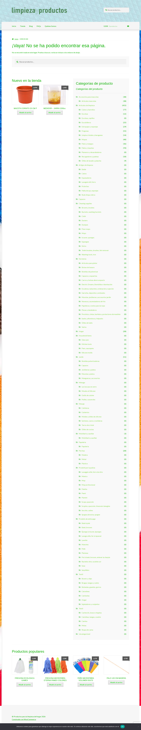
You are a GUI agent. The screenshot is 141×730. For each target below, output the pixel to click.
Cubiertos (85, 412)
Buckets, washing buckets (91, 212)
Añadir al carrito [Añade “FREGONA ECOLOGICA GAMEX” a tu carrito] (25, 685)
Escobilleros (86, 122)
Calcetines (86, 591)
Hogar (81, 331)
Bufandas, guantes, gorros (91, 587)
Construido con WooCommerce (24, 719)
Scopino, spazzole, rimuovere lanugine (96, 506)
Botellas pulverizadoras (90, 361)
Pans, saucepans (88, 348)
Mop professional (88, 485)
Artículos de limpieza (87, 105)
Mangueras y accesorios (91, 378)
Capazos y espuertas (89, 276)
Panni (84, 493)
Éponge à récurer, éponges (91, 532)
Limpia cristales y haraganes (92, 135)
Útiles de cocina (88, 429)
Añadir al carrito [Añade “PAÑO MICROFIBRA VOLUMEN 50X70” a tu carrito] (86, 685)
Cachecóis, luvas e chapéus (92, 613)
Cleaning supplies (85, 203)
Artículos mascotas (89, 101)
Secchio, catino (87, 510)
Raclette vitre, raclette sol (91, 562)
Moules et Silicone (88, 391)
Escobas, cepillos (88, 118)
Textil (81, 574)
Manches (85, 544)
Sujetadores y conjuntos (90, 604)
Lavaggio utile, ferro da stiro (92, 472)
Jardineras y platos (89, 370)
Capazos (82, 199)
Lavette (84, 540)
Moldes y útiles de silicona (91, 417)
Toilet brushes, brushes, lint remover (95, 250)
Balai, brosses (87, 527)
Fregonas (85, 131)
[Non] (138, 726)
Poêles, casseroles (88, 399)
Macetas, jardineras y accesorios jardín (96, 297)
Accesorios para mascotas (89, 97)
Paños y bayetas (88, 148)
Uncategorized (84, 634)
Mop (83, 480)
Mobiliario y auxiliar (86, 434)
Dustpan (85, 225)
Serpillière (85, 570)
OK (123, 726)
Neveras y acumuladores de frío (93, 301)
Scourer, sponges (88, 237)
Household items (85, 336)
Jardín (81, 357)
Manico (84, 476)
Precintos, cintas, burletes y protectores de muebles (101, 314)
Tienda (22, 26)
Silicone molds (87, 353)
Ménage (82, 382)
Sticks (84, 246)
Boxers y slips (87, 579)
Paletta (84, 489)
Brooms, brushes (88, 208)
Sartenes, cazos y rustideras (92, 421)
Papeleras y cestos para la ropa (93, 306)
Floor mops (86, 229)
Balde (84, 169)
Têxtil (81, 608)
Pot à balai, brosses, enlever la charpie (96, 557)
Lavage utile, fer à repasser (92, 536)
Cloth (84, 216)
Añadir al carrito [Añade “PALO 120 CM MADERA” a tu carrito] (116, 682)
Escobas (85, 114)
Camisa (84, 621)
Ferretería (82, 259)
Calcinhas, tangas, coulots (91, 617)
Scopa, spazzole (88, 502)
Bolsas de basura (88, 267)
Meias (84, 625)
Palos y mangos (87, 144)
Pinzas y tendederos (89, 310)
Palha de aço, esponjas (90, 191)
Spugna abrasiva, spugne (91, 515)
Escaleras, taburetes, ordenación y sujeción (98, 289)
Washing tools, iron (89, 254)
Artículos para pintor (89, 263)
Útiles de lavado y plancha (91, 161)
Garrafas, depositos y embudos (93, 293)
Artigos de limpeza (86, 165)
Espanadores (86, 178)
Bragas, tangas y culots (90, 583)
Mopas (84, 139)
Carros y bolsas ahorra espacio (93, 280)
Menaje (81, 404)
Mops (84, 233)
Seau (83, 566)
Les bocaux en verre (89, 387)
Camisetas (86, 596)
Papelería (82, 442)
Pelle (83, 549)
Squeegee (85, 242)
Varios (84, 327)
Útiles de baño (87, 323)
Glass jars (85, 340)
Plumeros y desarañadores (91, 152)
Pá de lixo (85, 186)
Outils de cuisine (88, 395)
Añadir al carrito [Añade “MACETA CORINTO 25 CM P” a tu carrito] (25, 112)
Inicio (14, 26)
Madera (85, 455)
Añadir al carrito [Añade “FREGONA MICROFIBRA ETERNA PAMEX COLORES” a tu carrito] (55, 685)
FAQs (39, 26)
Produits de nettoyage (87, 519)
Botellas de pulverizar (90, 272)
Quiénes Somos (50, 26)
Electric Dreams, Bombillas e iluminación (97, 284)
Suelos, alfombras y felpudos (92, 318)
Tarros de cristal (88, 425)
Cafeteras (85, 408)
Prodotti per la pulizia (87, 468)
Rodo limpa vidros (88, 195)
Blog (31, 26)
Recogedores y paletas (90, 156)
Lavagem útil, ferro (89, 182)
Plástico (85, 463)
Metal (84, 459)
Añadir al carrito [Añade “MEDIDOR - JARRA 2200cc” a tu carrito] (54, 112)
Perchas (82, 451)
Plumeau (85, 553)
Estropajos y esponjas (90, 127)
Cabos (84, 173)
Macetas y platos (88, 374)
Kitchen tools (87, 344)
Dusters (85, 220)
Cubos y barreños (88, 110)
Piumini (84, 498)
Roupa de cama (87, 630)
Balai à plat (86, 523)
